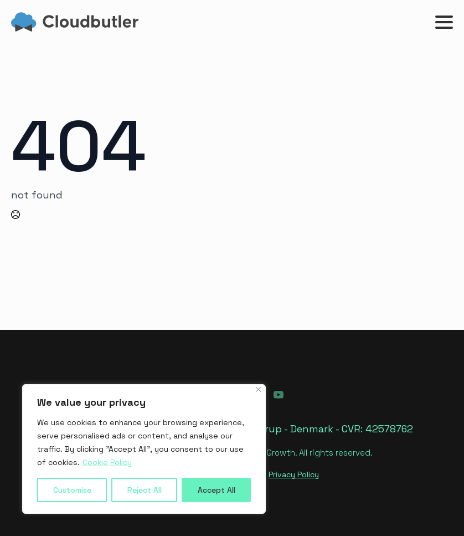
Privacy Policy (294, 474)
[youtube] (278, 394)
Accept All (216, 490)
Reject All (144, 490)
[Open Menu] (444, 22)
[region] (144, 449)
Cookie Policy (107, 462)
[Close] (258, 389)
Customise (72, 490)
